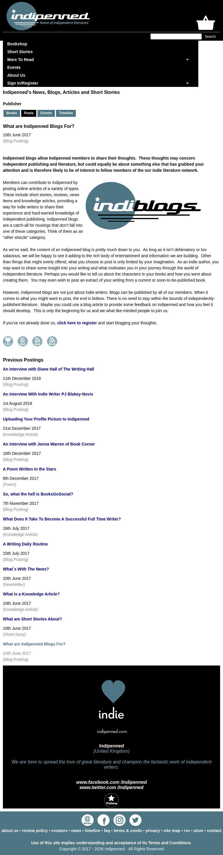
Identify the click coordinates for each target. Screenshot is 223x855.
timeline (92, 830)
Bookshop (17, 44)
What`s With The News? (26, 569)
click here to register (77, 323)
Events (14, 67)
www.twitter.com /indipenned (111, 787)
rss (187, 830)
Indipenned (111, 745)
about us (9, 830)
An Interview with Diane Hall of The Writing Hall (48, 369)
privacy (153, 830)
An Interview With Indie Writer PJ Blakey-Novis (48, 394)
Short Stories (20, 51)
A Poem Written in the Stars (29, 469)
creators (59, 830)
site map (172, 830)
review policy (35, 830)
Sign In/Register (22, 83)
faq (107, 830)
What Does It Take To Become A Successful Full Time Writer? (62, 519)
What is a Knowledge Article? (31, 594)
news (76, 830)
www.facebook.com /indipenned (111, 782)
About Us (16, 75)
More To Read (20, 59)
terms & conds (128, 830)
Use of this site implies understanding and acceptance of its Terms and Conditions (111, 842)
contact (214, 830)
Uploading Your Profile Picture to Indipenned (46, 419)
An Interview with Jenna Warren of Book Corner (49, 444)
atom (198, 830)
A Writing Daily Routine (25, 544)
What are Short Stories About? (32, 619)
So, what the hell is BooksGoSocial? (38, 494)
